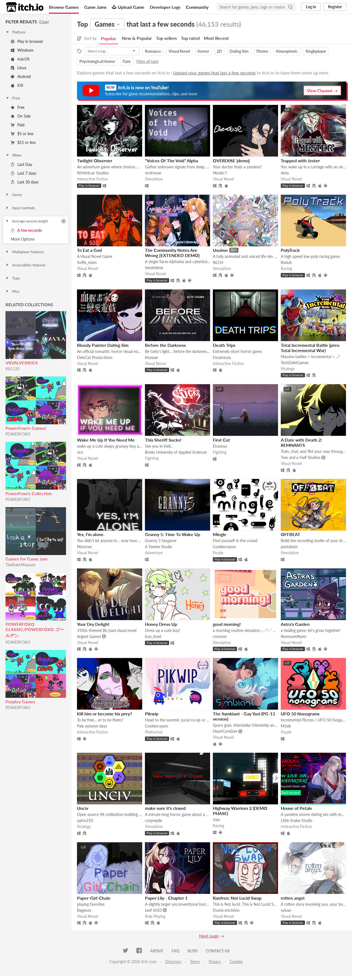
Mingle (219, 534)
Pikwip (151, 713)
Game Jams (95, 7)
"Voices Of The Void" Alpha (171, 160)
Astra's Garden (295, 624)
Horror (203, 51)
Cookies (236, 961)
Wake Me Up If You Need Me (106, 439)
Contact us (218, 951)
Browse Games (64, 7)
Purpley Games (20, 701)
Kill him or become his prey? (104, 713)
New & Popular (137, 38)
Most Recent (216, 38)
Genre (13, 195)
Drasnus (220, 446)
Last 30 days (24, 182)
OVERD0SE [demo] (231, 160)
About (156, 951)
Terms (195, 961)
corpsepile (153, 820)
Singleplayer (316, 51)
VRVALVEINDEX (22, 362)
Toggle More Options (35, 239)
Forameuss (222, 357)
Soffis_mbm (87, 262)
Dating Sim (239, 51)
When (13, 155)
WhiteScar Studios (93, 173)
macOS (20, 59)
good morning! (227, 624)
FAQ (175, 951)
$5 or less (22, 133)
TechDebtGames (295, 362)
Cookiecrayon (224, 546)
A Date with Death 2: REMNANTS (301, 442)
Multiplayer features (24, 252)
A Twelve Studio (158, 546)
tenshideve (154, 267)
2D (219, 51)
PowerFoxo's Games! (26, 428)
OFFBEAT (290, 534)
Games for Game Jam (26, 558)
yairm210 (85, 820)
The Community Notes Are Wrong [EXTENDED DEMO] (172, 252)
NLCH (218, 262)
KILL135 (13, 368)
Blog (193, 951)
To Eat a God (89, 250)
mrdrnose (153, 173)
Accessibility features (25, 265)
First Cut (221, 439)
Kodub (286, 262)
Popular (108, 38)
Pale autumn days (92, 726)
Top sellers (166, 38)
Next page (209, 935)
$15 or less (23, 142)
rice (80, 452)
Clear (44, 21)
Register (335, 6)
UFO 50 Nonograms (300, 713)
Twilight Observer (94, 160)
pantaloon (289, 546)
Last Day (21, 164)
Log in (311, 6)
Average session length (26, 221)
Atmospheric (287, 51)
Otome (262, 51)
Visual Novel (179, 51)
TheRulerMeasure (20, 564)
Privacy (215, 961)
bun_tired (153, 636)
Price (12, 98)
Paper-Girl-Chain (93, 897)
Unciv (82, 808)
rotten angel (292, 897)
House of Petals (296, 808)
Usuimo (220, 250)
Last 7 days (23, 173)
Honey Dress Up (161, 624)
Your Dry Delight (93, 624)
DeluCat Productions (94, 357)
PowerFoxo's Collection (29, 493)
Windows (22, 50)
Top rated (190, 38)
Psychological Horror (97, 61)
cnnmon (220, 636)
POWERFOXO (18, 434)
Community (197, 7)
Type (12, 278)
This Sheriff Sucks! (163, 439)
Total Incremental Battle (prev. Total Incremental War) (310, 347)
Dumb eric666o (226, 910)
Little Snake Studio (296, 820)
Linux (18, 67)
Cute (127, 61)
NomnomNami (293, 636)
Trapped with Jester (300, 160)
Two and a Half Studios (300, 457)
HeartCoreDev (225, 731)
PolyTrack (290, 250)
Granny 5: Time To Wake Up (172, 534)
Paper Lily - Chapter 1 (166, 897)
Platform (15, 32)
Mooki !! (220, 173)
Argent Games (89, 636)
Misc (12, 291)
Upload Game (128, 7)
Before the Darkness (165, 345)
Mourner (84, 546)
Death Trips (224, 345)
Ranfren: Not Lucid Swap (237, 897)
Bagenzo (84, 910)
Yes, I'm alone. (91, 534)
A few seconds (26, 230)
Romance (153, 51)
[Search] (290, 7)
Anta (285, 173)
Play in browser (27, 41)
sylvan (286, 910)
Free (17, 107)
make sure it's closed (165, 808)
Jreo (216, 819)
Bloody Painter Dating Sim (102, 345)
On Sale (21, 116)
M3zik (286, 726)
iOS (17, 85)
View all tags (147, 61)
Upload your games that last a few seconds (214, 72)
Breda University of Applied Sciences (176, 452)
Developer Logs (165, 7)
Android (21, 76)
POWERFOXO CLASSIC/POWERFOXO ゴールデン (35, 629)
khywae (151, 357)
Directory (173, 961)
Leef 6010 (153, 910)
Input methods (20, 208)
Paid (17, 124)
